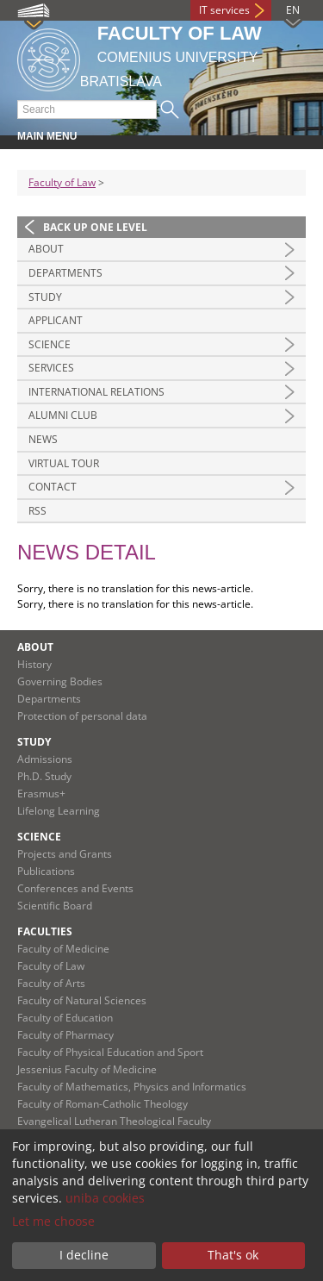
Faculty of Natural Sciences (81, 1000)
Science (49, 344)
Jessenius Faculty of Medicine (87, 1069)
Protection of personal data (82, 716)
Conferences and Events (75, 888)
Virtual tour (63, 463)
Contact (52, 486)
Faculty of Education (65, 1017)
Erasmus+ (41, 793)
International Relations (96, 391)
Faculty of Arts (51, 983)
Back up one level (95, 227)
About (46, 248)
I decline (84, 1255)
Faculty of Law (62, 182)
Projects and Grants (64, 854)
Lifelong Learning (58, 810)
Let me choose (53, 1221)
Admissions (44, 759)
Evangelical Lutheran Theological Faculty (114, 1121)
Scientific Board (54, 905)
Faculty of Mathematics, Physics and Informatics (131, 1086)
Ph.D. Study (44, 776)
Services (51, 367)
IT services (224, 10)
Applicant (55, 320)
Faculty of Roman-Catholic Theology (102, 1104)
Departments (65, 273)
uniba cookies (105, 1198)
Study (45, 297)
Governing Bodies (59, 681)
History (34, 664)
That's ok (233, 1255)
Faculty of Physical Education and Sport (110, 1052)
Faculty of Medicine (63, 948)
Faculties (44, 931)
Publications (46, 871)
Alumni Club (62, 415)
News (43, 439)
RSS (37, 510)
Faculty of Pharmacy (65, 1035)
